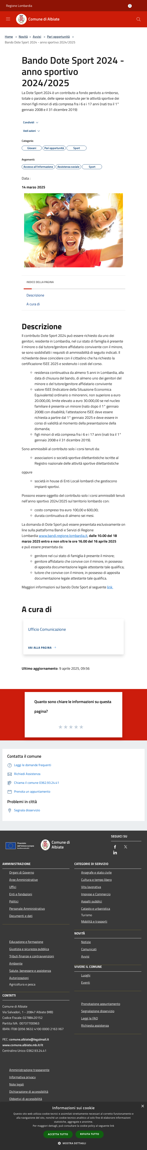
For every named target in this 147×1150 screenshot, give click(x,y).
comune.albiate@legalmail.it (29, 1039)
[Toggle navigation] (8, 18)
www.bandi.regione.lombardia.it (63, 535)
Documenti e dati (21, 915)
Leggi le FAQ (89, 1018)
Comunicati (89, 949)
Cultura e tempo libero (96, 879)
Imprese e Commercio (95, 894)
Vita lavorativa (91, 886)
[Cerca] (138, 19)
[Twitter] (125, 847)
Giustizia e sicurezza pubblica (29, 949)
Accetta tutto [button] (58, 1134)
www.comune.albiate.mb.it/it (22, 1045)
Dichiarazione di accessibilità (28, 1091)
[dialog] (73, 1126)
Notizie (86, 941)
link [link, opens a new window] (112, 1126)
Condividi (31, 122)
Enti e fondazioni (20, 894)
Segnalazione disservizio (97, 1011)
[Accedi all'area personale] (129, 5)
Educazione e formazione (26, 941)
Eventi (85, 982)
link (110, 587)
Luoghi (85, 975)
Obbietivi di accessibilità (25, 1098)
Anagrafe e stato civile (96, 872)
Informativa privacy (22, 1077)
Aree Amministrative (23, 879)
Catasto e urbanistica (95, 908)
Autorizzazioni (19, 977)
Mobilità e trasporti (94, 921)
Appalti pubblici (91, 901)
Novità (23, 36)
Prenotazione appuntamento (100, 1003)
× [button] (142, 1106)
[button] (73, 1143)
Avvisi (37, 36)
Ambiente (15, 963)
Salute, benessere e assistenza (30, 970)
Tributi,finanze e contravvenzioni (31, 956)
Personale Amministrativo (27, 908)
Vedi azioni (32, 131)
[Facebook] (115, 847)
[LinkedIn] (115, 852)
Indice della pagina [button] (40, 282)
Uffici (12, 886)
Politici (13, 901)
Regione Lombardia (19, 5)
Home (9, 36)
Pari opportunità (58, 36)
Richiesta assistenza (95, 1025)
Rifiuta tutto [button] (89, 1134)
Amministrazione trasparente (29, 1069)
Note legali (16, 1084)
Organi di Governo (21, 872)
